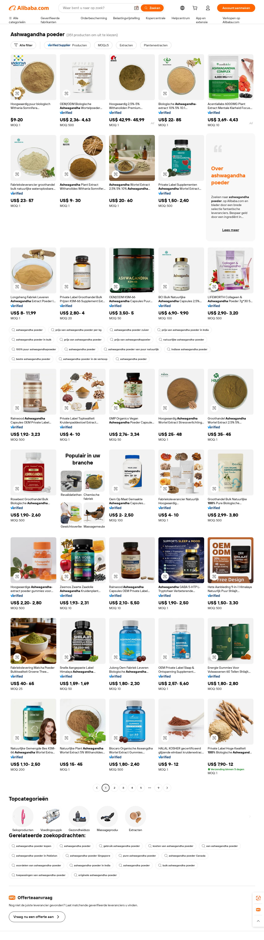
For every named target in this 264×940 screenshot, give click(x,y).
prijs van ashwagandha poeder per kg (76, 330)
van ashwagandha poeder (220, 846)
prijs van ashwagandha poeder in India (183, 330)
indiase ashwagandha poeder (187, 349)
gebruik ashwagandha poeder (119, 846)
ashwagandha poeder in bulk (31, 339)
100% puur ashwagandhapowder (34, 349)
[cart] (195, 8)
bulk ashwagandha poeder (176, 865)
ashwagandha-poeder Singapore (88, 856)
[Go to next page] (167, 788)
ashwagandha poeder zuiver (129, 330)
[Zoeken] (152, 7)
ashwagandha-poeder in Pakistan (34, 856)
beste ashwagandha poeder (31, 359)
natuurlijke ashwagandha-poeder (181, 339)
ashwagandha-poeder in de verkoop (83, 359)
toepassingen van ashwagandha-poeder (39, 875)
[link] (258, 898)
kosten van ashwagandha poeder (170, 846)
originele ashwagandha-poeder (95, 875)
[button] (136, 8)
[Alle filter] (23, 45)
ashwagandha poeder (27, 330)
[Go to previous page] (97, 788)
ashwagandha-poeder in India (90, 865)
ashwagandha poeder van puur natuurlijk (131, 349)
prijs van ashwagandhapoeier (130, 339)
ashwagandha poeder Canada (184, 856)
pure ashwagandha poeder (137, 856)
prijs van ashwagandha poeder (81, 339)
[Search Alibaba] (96, 8)
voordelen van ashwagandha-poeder (36, 865)
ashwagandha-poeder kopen (31, 846)
